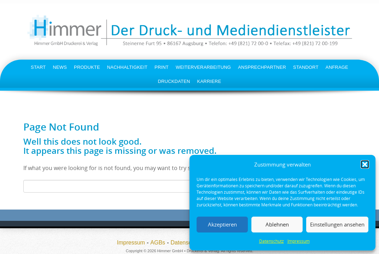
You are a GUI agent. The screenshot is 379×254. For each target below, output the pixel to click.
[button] (364, 164)
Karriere (209, 81)
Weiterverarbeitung (203, 67)
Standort (306, 67)
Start (38, 67)
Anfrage (337, 67)
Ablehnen (277, 224)
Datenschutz (271, 241)
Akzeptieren (222, 224)
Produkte (87, 67)
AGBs (157, 243)
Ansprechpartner (262, 67)
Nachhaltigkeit (127, 67)
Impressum (298, 241)
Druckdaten (174, 81)
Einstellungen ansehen (337, 224)
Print (161, 67)
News (60, 67)
